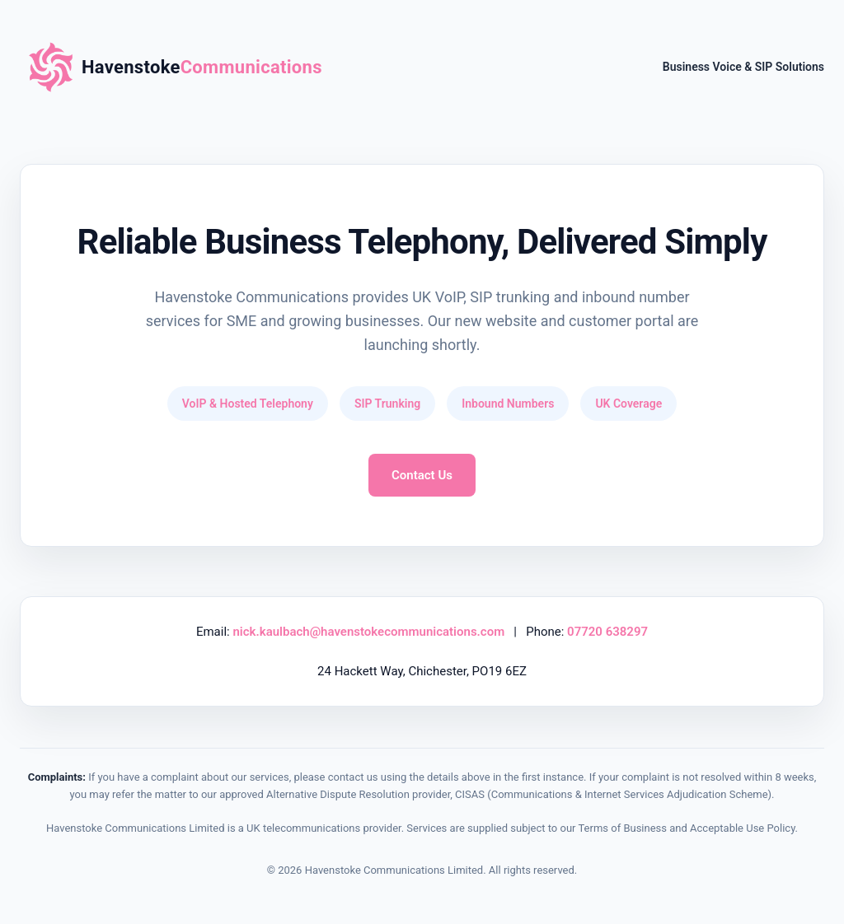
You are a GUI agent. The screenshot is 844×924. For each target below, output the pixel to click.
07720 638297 (607, 631)
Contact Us (422, 475)
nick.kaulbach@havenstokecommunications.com (368, 631)
